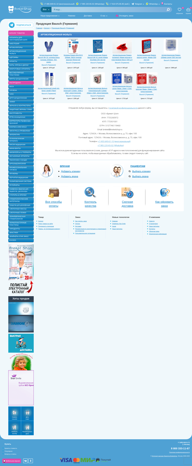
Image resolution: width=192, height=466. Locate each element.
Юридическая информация (158, 234)
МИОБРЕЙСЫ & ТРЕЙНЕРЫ (20, 152)
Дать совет (27, 418)
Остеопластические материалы (16, 140)
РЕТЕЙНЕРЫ (14, 185)
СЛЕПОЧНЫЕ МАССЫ (17, 209)
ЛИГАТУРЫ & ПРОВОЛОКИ (19, 131)
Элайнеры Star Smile (119, 224)
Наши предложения (49, 16)
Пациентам (137, 166)
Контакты (168, 4)
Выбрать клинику (141, 171)
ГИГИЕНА (13, 90)
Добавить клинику (70, 171)
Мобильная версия (11, 461)
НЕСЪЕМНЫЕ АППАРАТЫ (19, 156)
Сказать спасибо (14, 418)
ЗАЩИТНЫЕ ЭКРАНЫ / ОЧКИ (20, 109)
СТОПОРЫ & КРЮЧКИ (17, 195)
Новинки (71, 16)
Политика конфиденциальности (179, 452)
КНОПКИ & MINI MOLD (18, 127)
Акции (114, 226)
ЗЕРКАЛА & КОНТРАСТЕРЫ (20, 106)
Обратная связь (154, 231)
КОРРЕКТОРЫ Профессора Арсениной (19, 122)
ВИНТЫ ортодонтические (19, 79)
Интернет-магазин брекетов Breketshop (164, 456)
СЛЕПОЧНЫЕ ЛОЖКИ (17, 213)
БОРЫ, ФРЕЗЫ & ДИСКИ (18, 65)
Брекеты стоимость (11, 448)
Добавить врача (69, 176)
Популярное (8, 451)
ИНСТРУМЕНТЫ (15, 113)
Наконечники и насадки (18, 160)
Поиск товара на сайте (45, 224)
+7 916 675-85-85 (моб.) (119, 4)
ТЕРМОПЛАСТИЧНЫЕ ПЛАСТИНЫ (17, 224)
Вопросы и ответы (10, 454)
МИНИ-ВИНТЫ (15, 148)
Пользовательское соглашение (85, 233)
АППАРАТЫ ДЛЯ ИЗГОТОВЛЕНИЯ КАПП (18, 39)
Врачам (65, 166)
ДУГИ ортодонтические (18, 98)
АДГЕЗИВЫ (13, 57)
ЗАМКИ (12, 102)
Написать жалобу (15, 432)
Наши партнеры (117, 229)
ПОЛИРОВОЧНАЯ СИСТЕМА (20, 181)
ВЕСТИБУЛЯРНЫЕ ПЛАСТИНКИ (16, 74)
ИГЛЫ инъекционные (17, 117)
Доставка (88, 16)
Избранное (179, 11)
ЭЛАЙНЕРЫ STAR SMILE (19, 236)
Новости (151, 221)
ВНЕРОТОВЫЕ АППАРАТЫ (19, 69)
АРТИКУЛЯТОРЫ (16, 47)
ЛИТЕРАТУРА (14, 135)
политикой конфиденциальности (123, 108)
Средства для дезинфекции (19, 205)
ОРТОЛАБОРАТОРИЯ (17, 164)
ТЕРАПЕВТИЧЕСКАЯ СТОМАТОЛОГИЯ (17, 218)
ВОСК (11, 86)
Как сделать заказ (81, 221)
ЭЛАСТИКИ (13, 233)
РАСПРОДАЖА (15, 83)
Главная (39, 28)
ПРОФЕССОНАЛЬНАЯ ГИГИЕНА (18, 169)
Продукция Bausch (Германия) (63, 28)
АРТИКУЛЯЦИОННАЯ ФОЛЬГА (17, 52)
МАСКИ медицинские (17, 145)
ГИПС (11, 94)
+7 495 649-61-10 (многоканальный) (59, 4)
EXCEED (12, 240)
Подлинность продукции (46, 226)
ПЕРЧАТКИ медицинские (18, 177)
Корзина (188, 11)
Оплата (77, 224)
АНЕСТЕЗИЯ (14, 44)
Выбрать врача (140, 176)
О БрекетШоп (153, 224)
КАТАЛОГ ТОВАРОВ (17, 33)
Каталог (47, 28)
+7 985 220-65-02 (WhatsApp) (91, 4)
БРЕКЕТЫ (13, 61)
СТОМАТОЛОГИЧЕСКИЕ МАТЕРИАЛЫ (18, 200)
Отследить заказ (124, 16)
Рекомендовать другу (27, 432)
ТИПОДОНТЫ (14, 229)
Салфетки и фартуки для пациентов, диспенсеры (18, 190)
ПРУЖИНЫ (13, 174)
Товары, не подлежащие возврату (49, 229)
